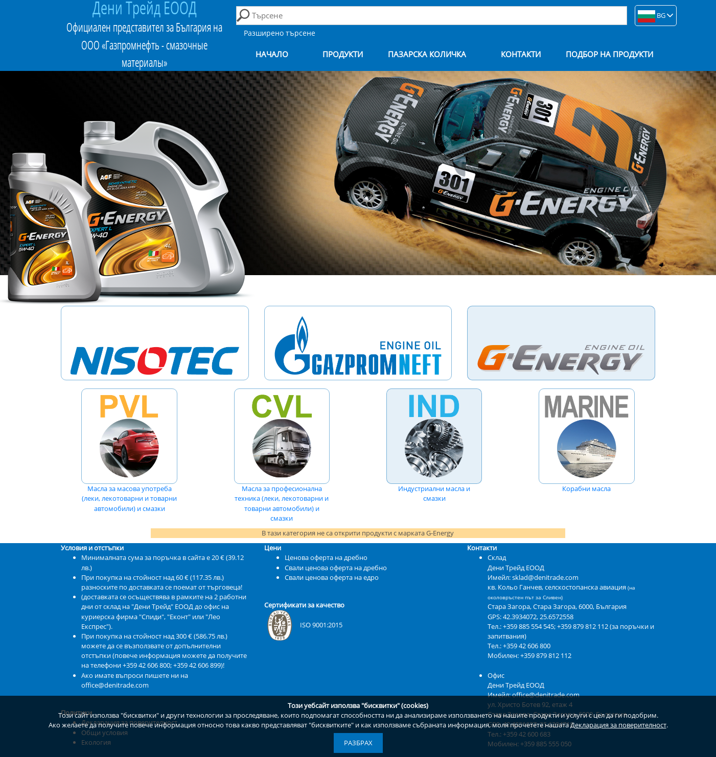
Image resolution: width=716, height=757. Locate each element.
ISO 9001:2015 (303, 624)
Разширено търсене (279, 33)
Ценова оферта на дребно (326, 557)
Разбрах (358, 742)
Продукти (342, 54)
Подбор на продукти (609, 54)
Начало (272, 54)
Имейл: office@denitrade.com (534, 694)
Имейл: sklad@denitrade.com (533, 577)
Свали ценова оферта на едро (332, 577)
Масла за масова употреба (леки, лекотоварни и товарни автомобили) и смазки (129, 450)
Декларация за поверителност (618, 724)
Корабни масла (587, 441)
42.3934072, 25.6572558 (538, 616)
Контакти (521, 54)
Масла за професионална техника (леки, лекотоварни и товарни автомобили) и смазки (282, 455)
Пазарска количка (427, 54)
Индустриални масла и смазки (434, 445)
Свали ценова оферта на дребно (336, 567)
